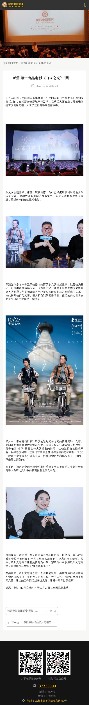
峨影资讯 (33, 63)
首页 (23, 63)
